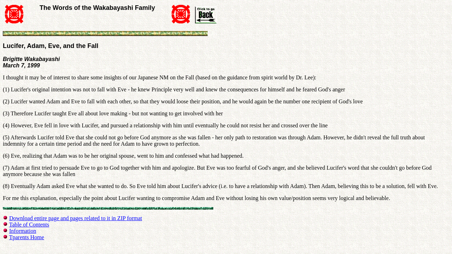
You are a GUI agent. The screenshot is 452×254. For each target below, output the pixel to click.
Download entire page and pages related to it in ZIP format (75, 218)
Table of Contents (29, 225)
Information (22, 231)
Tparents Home (26, 237)
